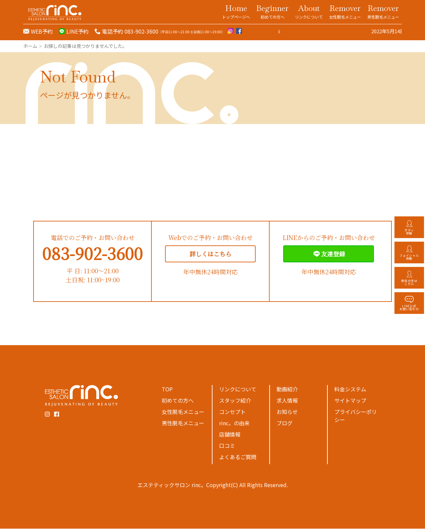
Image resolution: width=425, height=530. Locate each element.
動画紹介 (287, 390)
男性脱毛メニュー (183, 424)
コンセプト (232, 413)
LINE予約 (77, 31)
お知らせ (287, 413)
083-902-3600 (92, 254)
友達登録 (328, 255)
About (309, 11)
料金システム (350, 390)
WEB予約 (42, 31)
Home (236, 11)
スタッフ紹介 (235, 402)
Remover (345, 11)
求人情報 (287, 402)
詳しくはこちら (210, 255)
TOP (167, 390)
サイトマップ (350, 402)
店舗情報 (229, 436)
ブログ (285, 424)
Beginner (272, 11)
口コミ (227, 447)
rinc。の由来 (234, 424)
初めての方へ (178, 402)
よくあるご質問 (237, 458)
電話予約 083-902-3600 (130, 31)
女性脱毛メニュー (183, 413)
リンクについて (237, 390)
